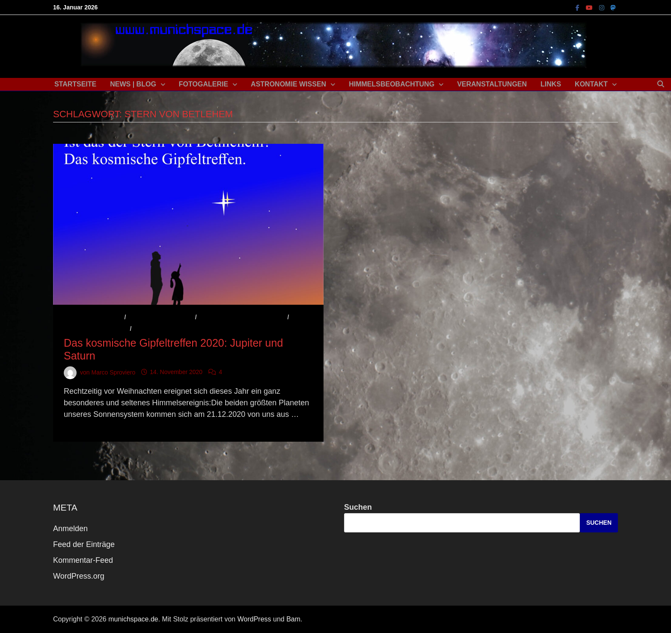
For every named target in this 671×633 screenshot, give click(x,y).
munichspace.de (133, 619)
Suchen (358, 507)
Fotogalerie (203, 84)
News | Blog (133, 84)
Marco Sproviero (113, 372)
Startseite (75, 84)
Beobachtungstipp (96, 328)
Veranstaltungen (492, 84)
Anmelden (70, 528)
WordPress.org (78, 576)
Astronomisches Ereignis (242, 317)
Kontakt (591, 84)
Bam (293, 619)
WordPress (254, 619)
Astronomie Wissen (288, 84)
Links (550, 84)
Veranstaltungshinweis (174, 328)
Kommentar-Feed (83, 560)
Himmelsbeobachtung (391, 84)
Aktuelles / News (93, 317)
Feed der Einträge (84, 544)
